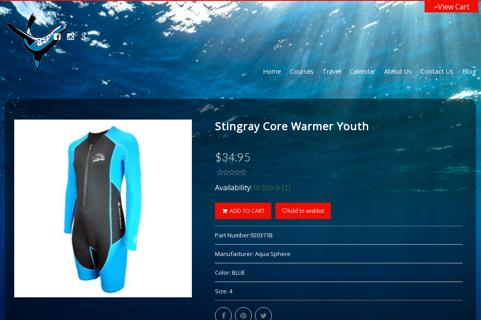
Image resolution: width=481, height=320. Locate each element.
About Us (398, 71)
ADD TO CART (243, 211)
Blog (469, 71)
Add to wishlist (303, 211)
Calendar (362, 71)
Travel (331, 71)
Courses (302, 71)
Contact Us (437, 71)
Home (272, 71)
